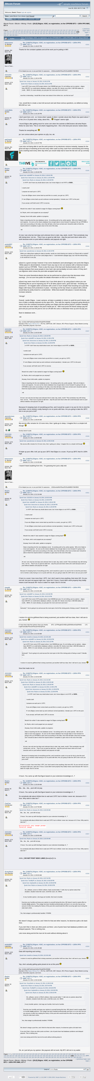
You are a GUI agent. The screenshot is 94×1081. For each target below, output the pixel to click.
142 (5, 32)
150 (27, 32)
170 (7, 33)
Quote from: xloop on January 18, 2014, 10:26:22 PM (35, 81)
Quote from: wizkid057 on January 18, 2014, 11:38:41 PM (36, 175)
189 (60, 33)
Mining (23, 24)
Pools (30, 24)
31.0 (27, 16)
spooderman (9, 416)
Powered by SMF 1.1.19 (35, 1077)
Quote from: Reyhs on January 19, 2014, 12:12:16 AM (35, 680)
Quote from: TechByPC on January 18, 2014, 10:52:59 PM (37, 880)
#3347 (87, 331)
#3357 (87, 834)
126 (36, 30)
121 (22, 30)
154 (38, 32)
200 (16, 35)
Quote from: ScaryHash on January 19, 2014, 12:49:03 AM (36, 983)
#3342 (87, 76)
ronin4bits (8, 110)
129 (44, 30)
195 (77, 33)
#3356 (87, 805)
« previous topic (85, 30)
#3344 (87, 141)
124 (30, 30)
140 (75, 30)
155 (41, 32)
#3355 (87, 783)
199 (13, 35)
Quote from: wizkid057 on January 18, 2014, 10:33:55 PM (36, 594)
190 (63, 33)
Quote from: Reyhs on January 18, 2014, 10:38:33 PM (39, 885)
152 (33, 32)
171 (10, 33)
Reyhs (7, 169)
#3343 (87, 112)
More (37, 19)
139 (72, 30)
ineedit (7, 587)
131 (50, 30)
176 (24, 33)
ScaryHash (9, 872)
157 (46, 32)
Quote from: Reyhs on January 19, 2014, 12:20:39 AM (35, 810)
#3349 (87, 436)
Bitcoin (17, 24)
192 (69, 33)
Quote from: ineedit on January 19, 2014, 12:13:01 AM (35, 637)
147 (19, 32)
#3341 (87, 44)
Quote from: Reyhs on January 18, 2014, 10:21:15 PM (36, 83)
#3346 (87, 246)
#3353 (87, 632)
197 (7, 35)
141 (78, 30)
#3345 (87, 170)
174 (19, 33)
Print (87, 35)
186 (52, 33)
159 (52, 32)
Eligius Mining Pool (34, 323)
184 (46, 33)
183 (44, 33)
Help (14, 19)
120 (19, 30)
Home (9, 19)
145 (13, 32)
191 (66, 33)
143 (7, 32)
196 (5, 35)
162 (60, 32)
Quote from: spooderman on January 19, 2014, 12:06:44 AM (37, 441)
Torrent (32, 16)
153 (35, 32)
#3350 (87, 460)
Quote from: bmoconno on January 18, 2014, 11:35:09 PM (37, 177)
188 (58, 33)
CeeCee (8, 803)
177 (27, 33)
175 (21, 33)
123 (27, 30)
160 (55, 32)
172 (13, 33)
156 (44, 32)
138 (69, 30)
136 (64, 30)
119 (16, 30)
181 (38, 33)
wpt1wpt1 (8, 139)
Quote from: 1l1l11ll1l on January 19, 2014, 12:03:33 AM (36, 497)
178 (30, 33)
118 (13, 30)
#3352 (87, 589)
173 (16, 33)
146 (16, 32)
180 (35, 33)
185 (49, 33)
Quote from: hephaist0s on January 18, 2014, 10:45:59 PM (39, 883)
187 (55, 33)
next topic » (87, 31)
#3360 (87, 978)
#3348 (87, 418)
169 (5, 33)
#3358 (87, 873)
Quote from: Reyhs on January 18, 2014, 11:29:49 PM (38, 180)
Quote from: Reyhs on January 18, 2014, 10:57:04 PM (35, 878)
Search (20, 19)
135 (61, 30)
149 (24, 32)
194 (74, 33)
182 (41, 33)
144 (10, 32)
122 (25, 30)
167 (74, 32)
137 (66, 30)
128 (41, 30)
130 (47, 30)
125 (33, 30)
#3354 (87, 675)
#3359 (87, 946)
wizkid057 (8, 244)
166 (71, 32)
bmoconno (9, 43)
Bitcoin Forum (8, 24)
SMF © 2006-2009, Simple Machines (55, 1077)
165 (69, 32)
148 (21, 32)
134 (58, 30)
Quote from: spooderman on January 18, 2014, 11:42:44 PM (37, 251)
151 (30, 32)
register (28, 12)
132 (53, 30)
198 (10, 35)
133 (55, 30)
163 (63, 32)
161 (58, 32)
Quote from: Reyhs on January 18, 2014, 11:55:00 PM (35, 336)
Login (25, 19)
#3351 (87, 492)
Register (31, 19)
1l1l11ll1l (8, 75)
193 (71, 33)
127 (39, 30)
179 (33, 33)
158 (49, 32)
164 (66, 32)
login (22, 12)
